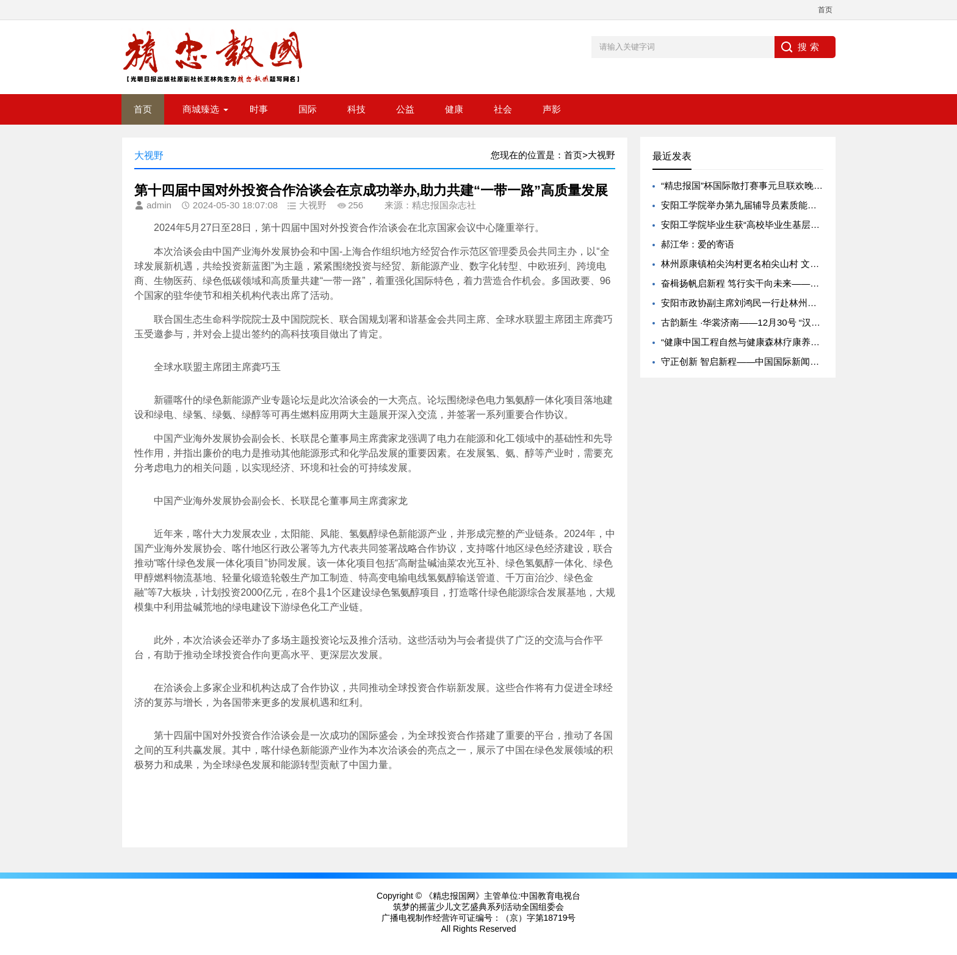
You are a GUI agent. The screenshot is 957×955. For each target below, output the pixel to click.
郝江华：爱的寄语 (697, 244)
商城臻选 (200, 109)
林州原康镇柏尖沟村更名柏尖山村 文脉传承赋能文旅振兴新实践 (790, 263)
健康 (454, 109)
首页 (825, 9)
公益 (405, 109)
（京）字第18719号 (538, 918)
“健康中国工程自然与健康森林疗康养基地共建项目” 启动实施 (784, 342)
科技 (356, 109)
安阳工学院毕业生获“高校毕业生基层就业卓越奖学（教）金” (783, 224)
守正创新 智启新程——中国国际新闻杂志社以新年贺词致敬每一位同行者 (808, 361)
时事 (259, 109)
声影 (552, 109)
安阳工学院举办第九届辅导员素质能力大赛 (748, 205)
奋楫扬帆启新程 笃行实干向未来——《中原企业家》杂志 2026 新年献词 (808, 283)
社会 (503, 109)
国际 (307, 109)
